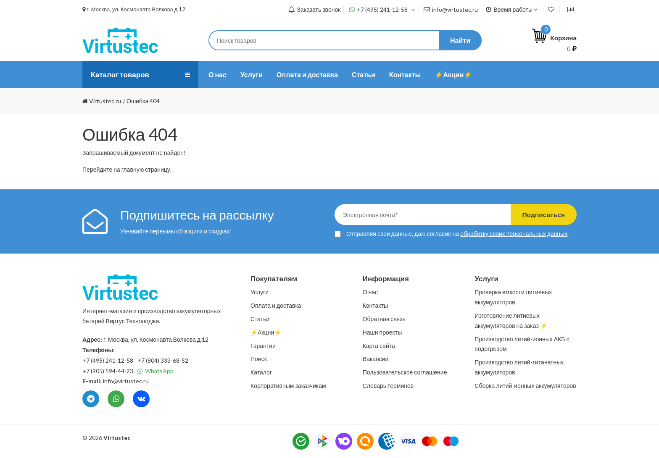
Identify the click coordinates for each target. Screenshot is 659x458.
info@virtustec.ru (451, 9)
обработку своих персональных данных (513, 233)
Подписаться (541, 214)
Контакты (405, 75)
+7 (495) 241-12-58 (382, 9)
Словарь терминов (388, 385)
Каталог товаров (121, 74)
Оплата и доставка (307, 75)
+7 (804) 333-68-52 (162, 360)
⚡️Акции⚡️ (453, 75)
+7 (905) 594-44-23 (107, 370)
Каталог (261, 372)
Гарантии (263, 345)
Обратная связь (384, 318)
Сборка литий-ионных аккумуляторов (525, 385)
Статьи (363, 75)
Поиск (258, 358)
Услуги (251, 75)
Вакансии (376, 358)
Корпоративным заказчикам (288, 385)
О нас (217, 75)
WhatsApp (155, 370)
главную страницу (145, 169)
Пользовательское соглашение (405, 372)
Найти (460, 40)
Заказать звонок (314, 9)
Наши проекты (382, 332)
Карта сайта (379, 345)
